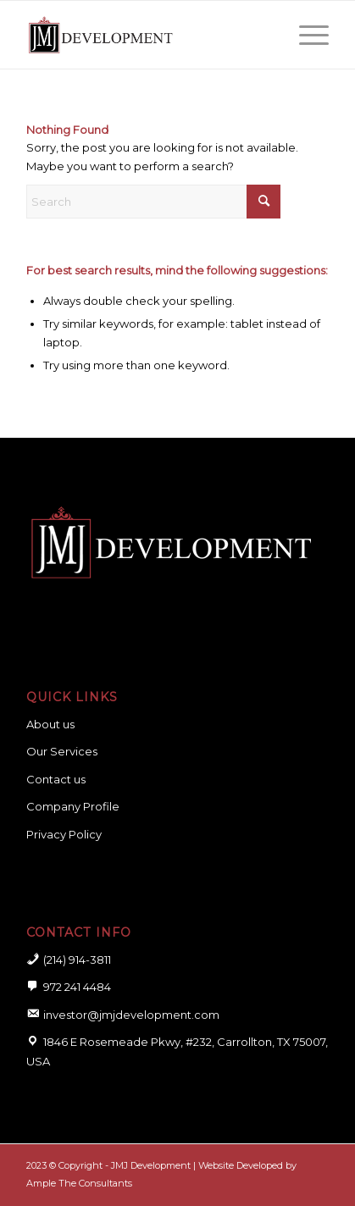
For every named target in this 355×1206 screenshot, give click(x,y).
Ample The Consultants (79, 1183)
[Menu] (305, 35)
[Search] (153, 202)
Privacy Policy (64, 834)
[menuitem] (305, 35)
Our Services (61, 751)
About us (50, 724)
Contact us (56, 779)
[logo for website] (147, 35)
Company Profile (72, 806)
